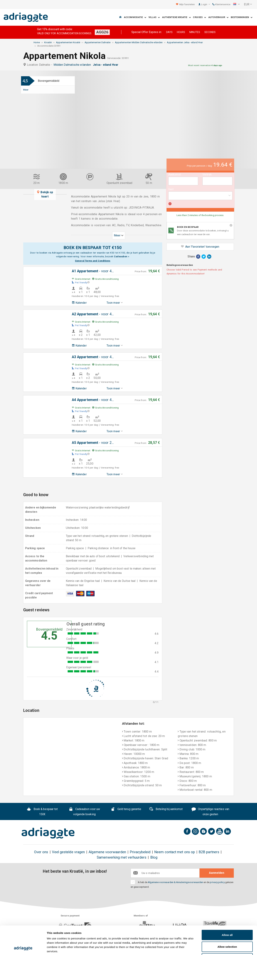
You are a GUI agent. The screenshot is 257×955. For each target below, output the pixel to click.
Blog (153, 857)
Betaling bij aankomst (166, 809)
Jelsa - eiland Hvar (106, 64)
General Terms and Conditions (92, 260)
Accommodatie (135, 17)
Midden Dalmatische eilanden (73, 64)
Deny (227, 931)
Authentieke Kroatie (176, 17)
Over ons (41, 852)
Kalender (79, 302)
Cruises (199, 17)
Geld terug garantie (126, 809)
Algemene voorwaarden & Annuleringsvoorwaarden (175, 882)
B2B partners (209, 852)
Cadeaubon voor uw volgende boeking (84, 811)
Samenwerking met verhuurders (121, 857)
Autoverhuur (218, 17)
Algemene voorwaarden (107, 852)
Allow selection (227, 919)
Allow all (227, 908)
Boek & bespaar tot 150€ (42, 811)
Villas (154, 17)
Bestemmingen (241, 17)
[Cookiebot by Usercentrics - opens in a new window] (23, 948)
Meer (26, 89)
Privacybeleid (140, 852)
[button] (236, 4)
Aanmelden (216, 872)
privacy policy (217, 882)
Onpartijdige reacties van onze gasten (210, 811)
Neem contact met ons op (174, 852)
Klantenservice (221, 4)
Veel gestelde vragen (68, 852)
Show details (187, 947)
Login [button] (205, 4)
